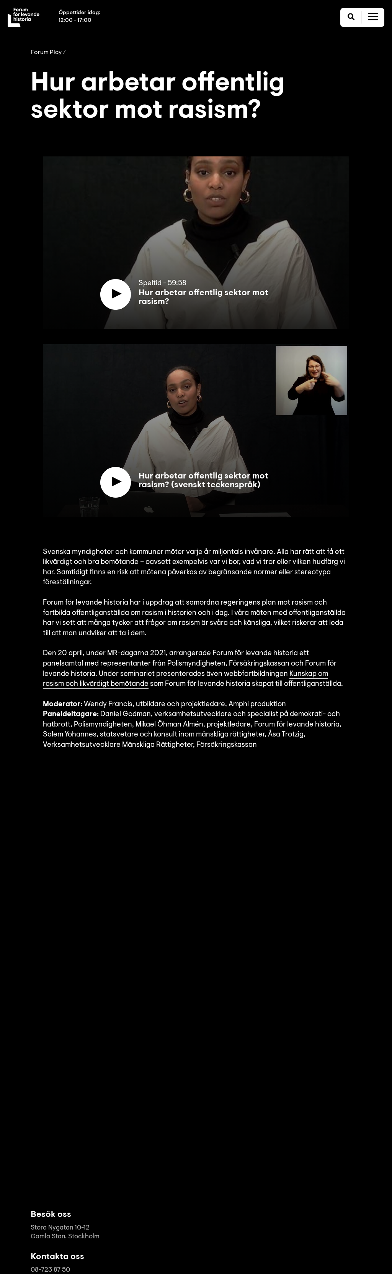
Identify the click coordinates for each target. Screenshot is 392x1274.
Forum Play (46, 52)
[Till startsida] (23, 17)
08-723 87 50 (50, 1270)
